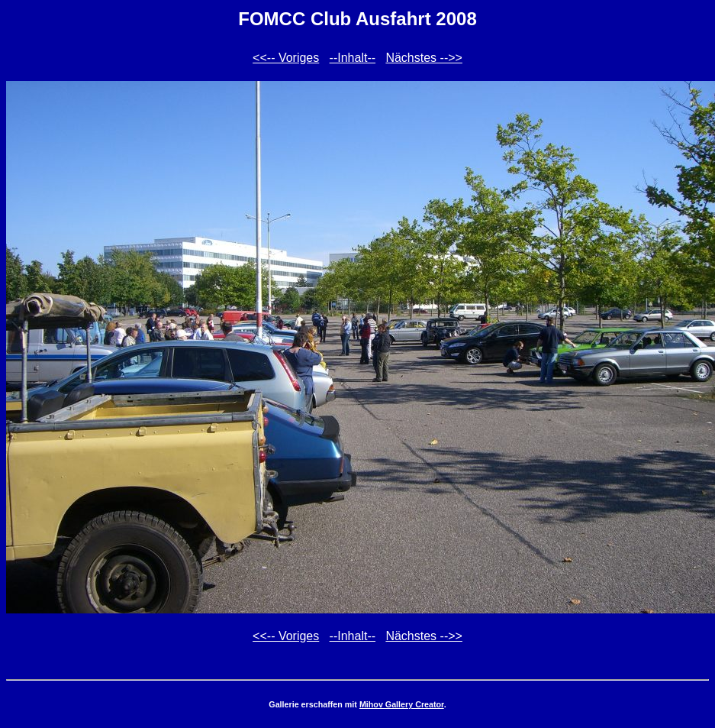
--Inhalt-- (352, 57)
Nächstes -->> (423, 57)
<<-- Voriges (286, 57)
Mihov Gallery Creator (401, 704)
